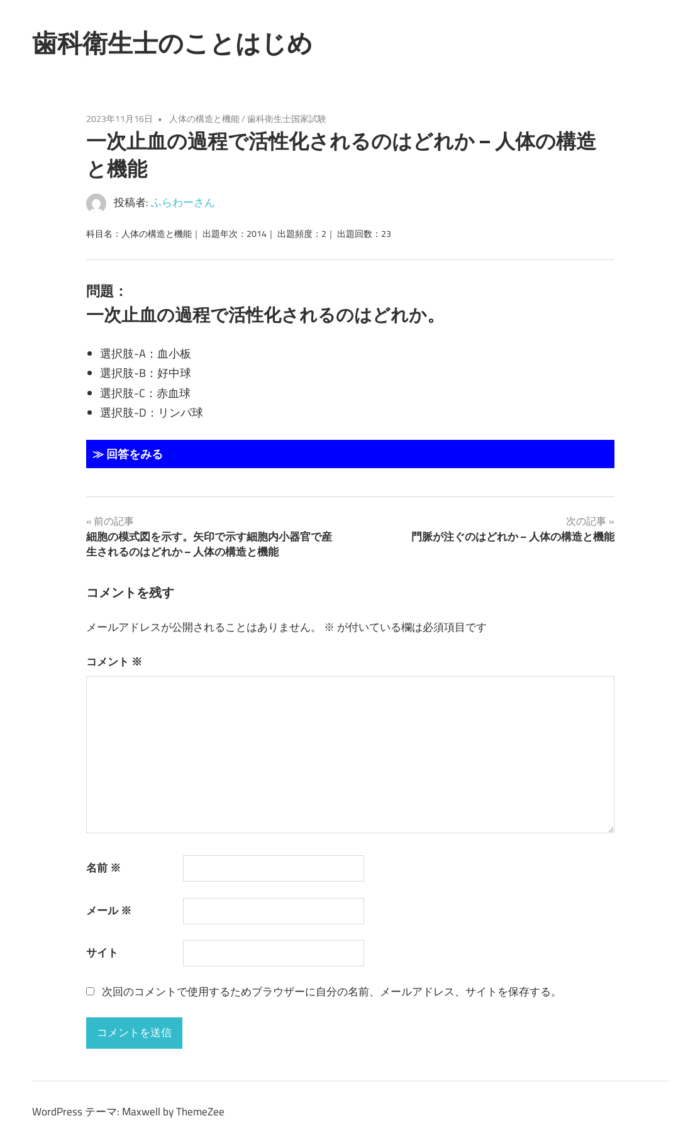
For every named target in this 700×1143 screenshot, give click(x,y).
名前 (103, 868)
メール (108, 910)
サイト (102, 952)
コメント (114, 662)
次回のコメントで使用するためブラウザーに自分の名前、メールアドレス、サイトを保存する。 (332, 991)
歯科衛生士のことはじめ (172, 42)
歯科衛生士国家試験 (286, 118)
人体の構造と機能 (204, 118)
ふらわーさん (183, 202)
